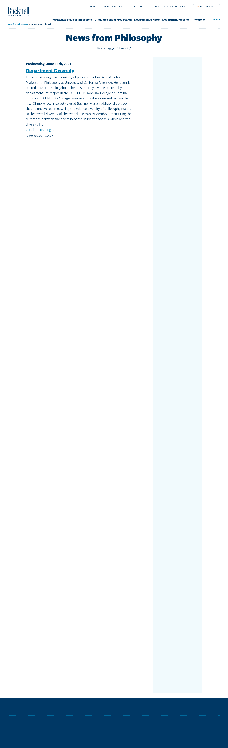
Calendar (140, 6)
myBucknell (206, 6)
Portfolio (199, 19)
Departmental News (147, 19)
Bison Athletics (176, 6)
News (155, 6)
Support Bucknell (115, 6)
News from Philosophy (18, 24)
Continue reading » (40, 129)
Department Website (175, 19)
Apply (93, 6)
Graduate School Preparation (113, 19)
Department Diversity (41, 24)
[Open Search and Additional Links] (214, 19)
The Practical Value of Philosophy (71, 19)
